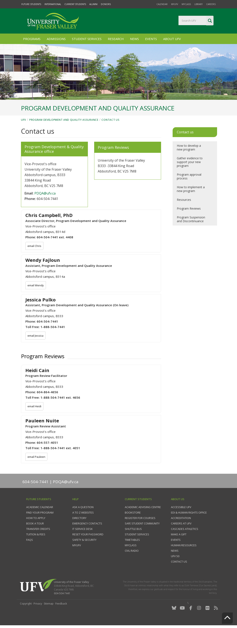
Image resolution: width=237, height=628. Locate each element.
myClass (186, 4)
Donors (106, 4)
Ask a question (83, 508)
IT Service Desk (82, 529)
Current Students (75, 4)
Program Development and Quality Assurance (63, 120)
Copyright (26, 604)
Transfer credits (38, 529)
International (52, 4)
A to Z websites (83, 513)
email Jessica (36, 336)
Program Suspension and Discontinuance (191, 219)
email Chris (35, 246)
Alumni (93, 4)
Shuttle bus (133, 529)
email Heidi (35, 407)
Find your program (39, 513)
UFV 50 (175, 557)
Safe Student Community (142, 524)
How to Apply (35, 518)
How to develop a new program (189, 147)
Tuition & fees (35, 535)
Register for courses (140, 518)
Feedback (61, 604)
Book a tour (35, 524)
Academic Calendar (39, 508)
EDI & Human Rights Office (189, 513)
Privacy (38, 604)
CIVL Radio (132, 551)
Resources (184, 200)
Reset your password (87, 535)
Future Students (31, 4)
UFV (23, 120)
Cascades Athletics (184, 529)
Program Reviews (189, 208)
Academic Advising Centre (143, 508)
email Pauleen (37, 457)
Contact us (110, 120)
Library (198, 4)
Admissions (56, 39)
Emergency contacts (87, 524)
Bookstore (133, 513)
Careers (211, 4)
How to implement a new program (191, 189)
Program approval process (189, 176)
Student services (137, 535)
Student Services (87, 39)
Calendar (162, 4)
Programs (31, 39)
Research (116, 39)
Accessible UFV (181, 508)
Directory (79, 518)
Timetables (132, 540)
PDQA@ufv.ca (45, 193)
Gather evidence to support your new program (190, 162)
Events (151, 39)
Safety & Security (84, 540)
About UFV (172, 39)
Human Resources (184, 546)
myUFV (174, 4)
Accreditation (181, 518)
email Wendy (36, 285)
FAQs (29, 540)
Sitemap (48, 604)
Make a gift (178, 535)
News (134, 39)
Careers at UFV (181, 524)
